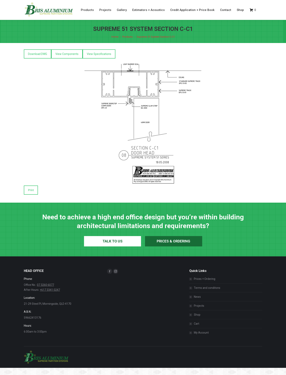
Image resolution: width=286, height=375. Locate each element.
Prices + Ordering (204, 286)
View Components (66, 61)
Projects (199, 312)
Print (31, 197)
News (197, 304)
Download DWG (37, 61)
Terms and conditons (207, 295)
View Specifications (99, 61)
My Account (201, 339)
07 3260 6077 (239, 3)
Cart (196, 330)
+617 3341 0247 (50, 297)
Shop (197, 321)
